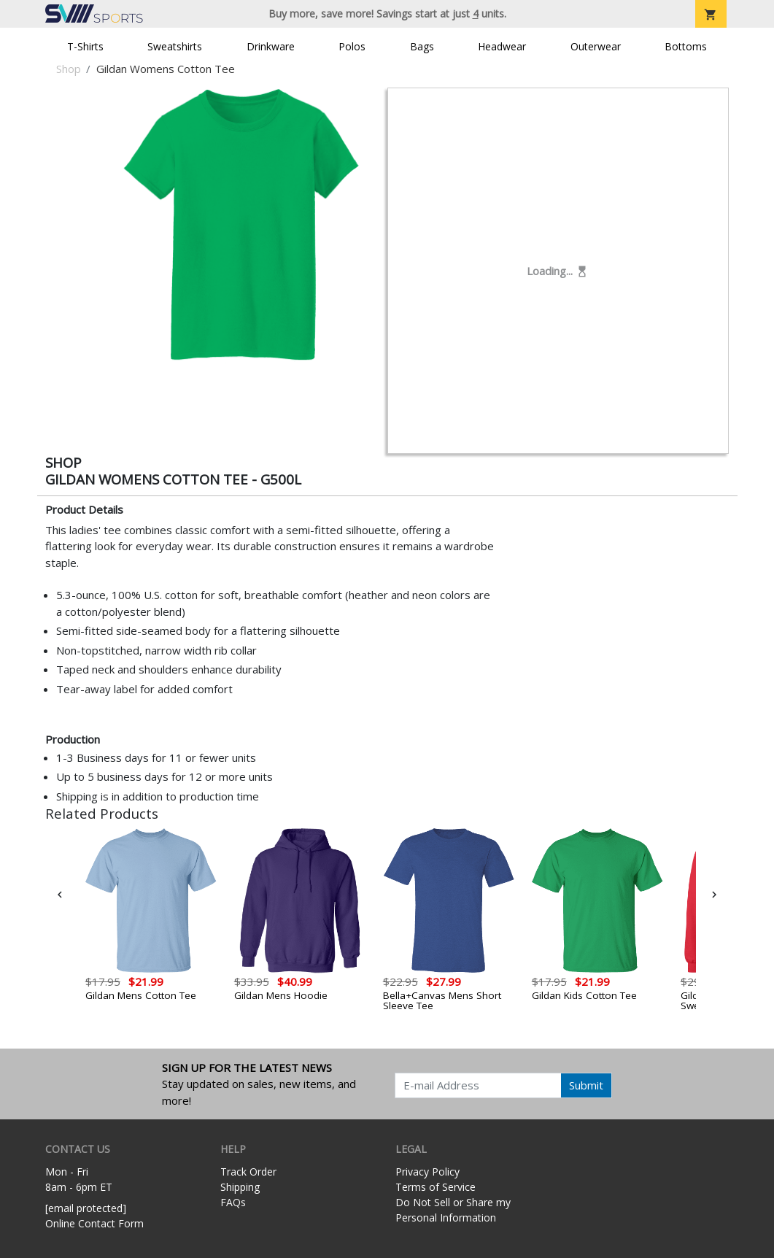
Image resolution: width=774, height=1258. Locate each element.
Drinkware (271, 46)
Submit (586, 1085)
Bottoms (686, 46)
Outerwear (595, 46)
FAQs (233, 1202)
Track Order (248, 1171)
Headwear (502, 46)
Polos (351, 46)
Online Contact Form (94, 1223)
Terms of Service (435, 1187)
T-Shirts (85, 46)
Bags (422, 46)
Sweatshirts (174, 46)
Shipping (240, 1187)
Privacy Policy (427, 1171)
